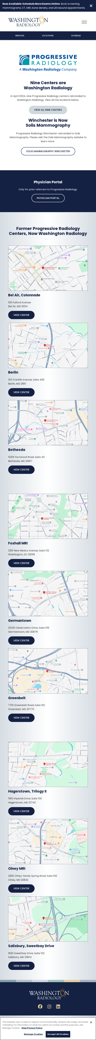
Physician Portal (48, 198)
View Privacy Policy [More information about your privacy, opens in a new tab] (31, 1028)
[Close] (91, 1022)
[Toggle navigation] (84, 21)
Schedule (76, 35)
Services (19, 35)
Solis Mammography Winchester (48, 151)
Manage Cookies (33, 1034)
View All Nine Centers (48, 110)
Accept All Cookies (58, 1034)
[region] (48, 1028)
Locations (48, 35)
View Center (21, 315)
